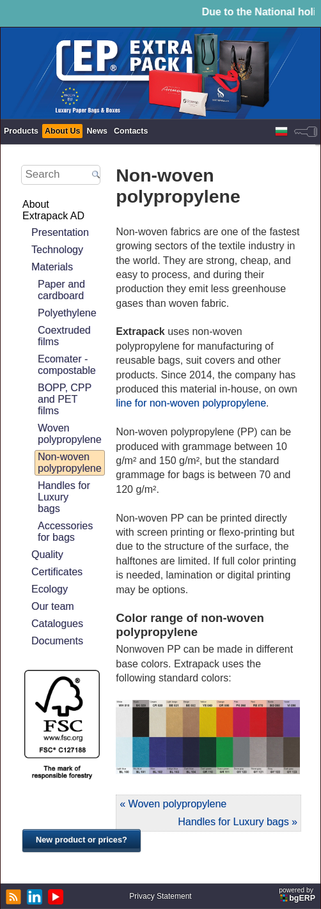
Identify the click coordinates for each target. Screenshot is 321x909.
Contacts (131, 131)
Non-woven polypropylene (70, 462)
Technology (57, 249)
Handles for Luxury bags (64, 497)
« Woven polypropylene (173, 803)
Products (21, 131)
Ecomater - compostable (67, 365)
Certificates (56, 571)
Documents (57, 640)
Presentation (60, 232)
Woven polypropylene (70, 434)
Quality (47, 554)
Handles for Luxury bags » (237, 821)
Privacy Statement (160, 896)
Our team (52, 606)
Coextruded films (64, 336)
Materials (52, 266)
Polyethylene (67, 312)
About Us (62, 131)
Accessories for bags (65, 531)
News (96, 131)
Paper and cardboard (61, 290)
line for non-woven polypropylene (191, 403)
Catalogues (57, 623)
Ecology (49, 589)
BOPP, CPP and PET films (64, 399)
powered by (298, 895)
